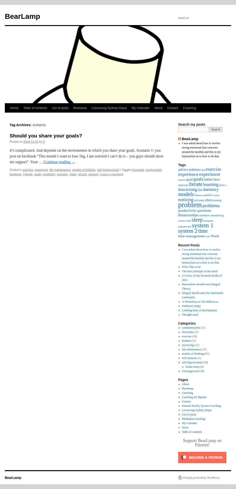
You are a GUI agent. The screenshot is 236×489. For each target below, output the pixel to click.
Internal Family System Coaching (201, 406)
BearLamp (22, 16)
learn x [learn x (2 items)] (222, 185)
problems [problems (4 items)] (211, 205)
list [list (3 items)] (200, 190)
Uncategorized (190, 371)
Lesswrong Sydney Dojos (109, 108)
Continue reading (59, 162)
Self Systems (189, 358)
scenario (62, 174)
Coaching (189, 108)
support (93, 174)
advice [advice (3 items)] (183, 169)
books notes (192, 366)
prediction (49, 174)
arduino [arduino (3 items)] (194, 169)
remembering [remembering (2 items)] (217, 215)
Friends (28, 174)
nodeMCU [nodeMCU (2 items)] (208, 195)
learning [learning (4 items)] (211, 184)
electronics (188, 332)
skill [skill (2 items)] (188, 220)
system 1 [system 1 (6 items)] (202, 225)
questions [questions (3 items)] (204, 210)
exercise (27, 170)
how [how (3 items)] (217, 179)
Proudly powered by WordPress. (201, 477)
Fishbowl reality (191, 306)
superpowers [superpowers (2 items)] (184, 226)
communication (191, 327)
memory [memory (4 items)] (211, 189)
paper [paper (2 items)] (202, 200)
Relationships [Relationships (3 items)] (188, 215)
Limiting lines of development (199, 310)
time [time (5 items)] (203, 231)
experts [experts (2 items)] (182, 179)
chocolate (138, 170)
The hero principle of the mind (199, 271)
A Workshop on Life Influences (200, 301)
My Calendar (141, 108)
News (185, 427)
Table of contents (35, 108)
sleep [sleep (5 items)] (197, 220)
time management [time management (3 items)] (191, 236)
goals (37, 174)
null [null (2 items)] (196, 200)
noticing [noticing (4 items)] (186, 199)
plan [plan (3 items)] (208, 200)
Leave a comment (111, 174)
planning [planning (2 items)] (216, 200)
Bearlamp (80, 108)
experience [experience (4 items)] (188, 174)
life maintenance (59, 170)
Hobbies (187, 340)
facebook (15, 174)
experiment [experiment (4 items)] (209, 174)
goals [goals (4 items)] (198, 179)
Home (14, 108)
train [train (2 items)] (207, 236)
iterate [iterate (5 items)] (195, 184)
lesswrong (41, 170)
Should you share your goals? (46, 135)
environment (154, 170)
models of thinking (84, 170)
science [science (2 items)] (182, 220)
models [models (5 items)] (186, 194)
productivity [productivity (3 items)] (187, 210)
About (158, 108)
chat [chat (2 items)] (203, 170)
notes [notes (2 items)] (217, 195)
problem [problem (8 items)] (190, 205)
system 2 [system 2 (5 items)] (187, 231)
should (82, 174)
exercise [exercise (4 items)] (213, 169)
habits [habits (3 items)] (208, 179)
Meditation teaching (193, 419)
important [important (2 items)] (183, 185)
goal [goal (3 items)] (189, 179)
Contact (172, 108)
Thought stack (190, 314)
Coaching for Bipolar (194, 397)
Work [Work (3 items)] (215, 236)
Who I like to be (191, 267)
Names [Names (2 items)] (198, 195)
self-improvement (108, 170)
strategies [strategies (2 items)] (208, 220)
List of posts (60, 108)
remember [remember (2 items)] (204, 215)
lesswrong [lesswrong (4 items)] (187, 189)
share (73, 174)
